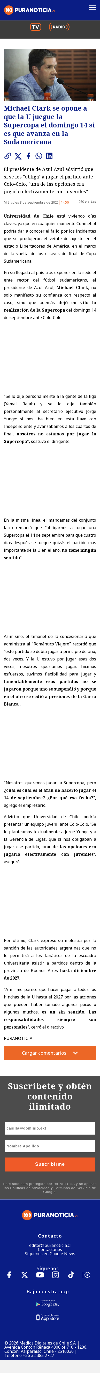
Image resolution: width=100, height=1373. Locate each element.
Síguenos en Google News (50, 1254)
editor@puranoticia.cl (50, 1245)
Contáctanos (50, 1249)
